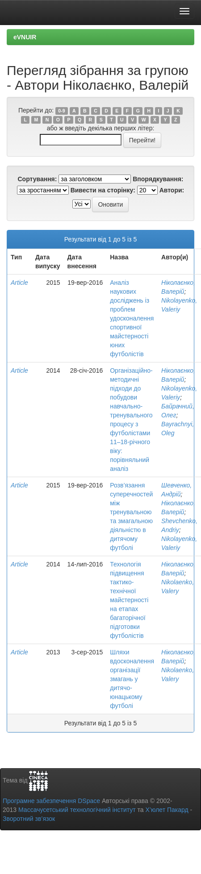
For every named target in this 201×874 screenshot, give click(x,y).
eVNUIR (24, 37)
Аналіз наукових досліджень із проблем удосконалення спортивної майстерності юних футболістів (132, 318)
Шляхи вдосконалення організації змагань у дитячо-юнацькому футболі (132, 679)
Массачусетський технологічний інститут (77, 809)
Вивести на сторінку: (103, 190)
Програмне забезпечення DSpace (51, 800)
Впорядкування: (158, 179)
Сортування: (37, 179)
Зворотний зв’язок (29, 818)
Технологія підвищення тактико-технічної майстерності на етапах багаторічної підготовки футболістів (129, 600)
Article (19, 282)
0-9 (61, 110)
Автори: (171, 190)
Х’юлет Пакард (167, 809)
